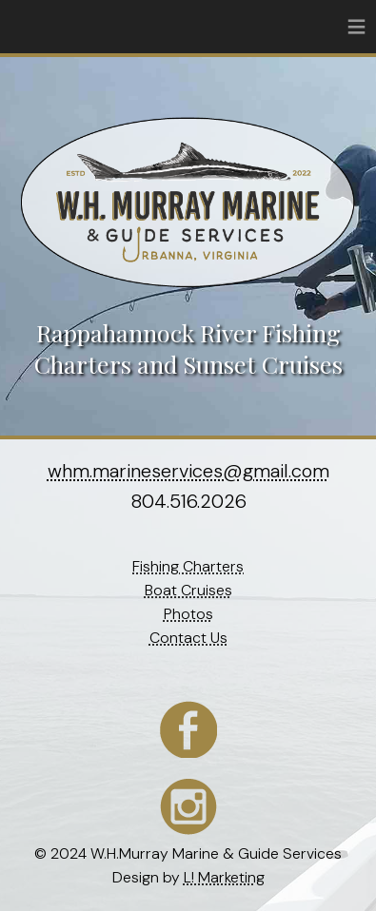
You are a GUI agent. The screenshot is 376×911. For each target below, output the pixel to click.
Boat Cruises (188, 590)
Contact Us (188, 638)
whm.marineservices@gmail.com (188, 470)
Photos (188, 614)
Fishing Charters (188, 566)
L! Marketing (224, 877)
